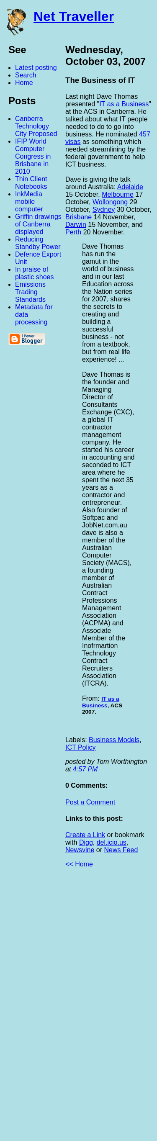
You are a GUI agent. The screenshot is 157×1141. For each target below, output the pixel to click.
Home (24, 82)
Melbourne (118, 194)
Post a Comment (90, 802)
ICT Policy (80, 747)
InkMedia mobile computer (29, 201)
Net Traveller (73, 16)
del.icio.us (111, 842)
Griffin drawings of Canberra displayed (38, 224)
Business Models (114, 739)
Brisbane (78, 217)
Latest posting (36, 67)
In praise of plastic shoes (34, 273)
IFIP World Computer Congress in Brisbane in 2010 (33, 156)
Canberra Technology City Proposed (36, 126)
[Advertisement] (64, 1007)
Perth (73, 232)
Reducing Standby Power (38, 243)
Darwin (75, 224)
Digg (86, 842)
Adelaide (130, 186)
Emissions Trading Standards (30, 292)
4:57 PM (85, 769)
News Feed (121, 849)
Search (25, 75)
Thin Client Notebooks (31, 182)
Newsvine (79, 849)
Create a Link (85, 834)
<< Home (79, 864)
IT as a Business (124, 104)
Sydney (104, 209)
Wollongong (110, 202)
